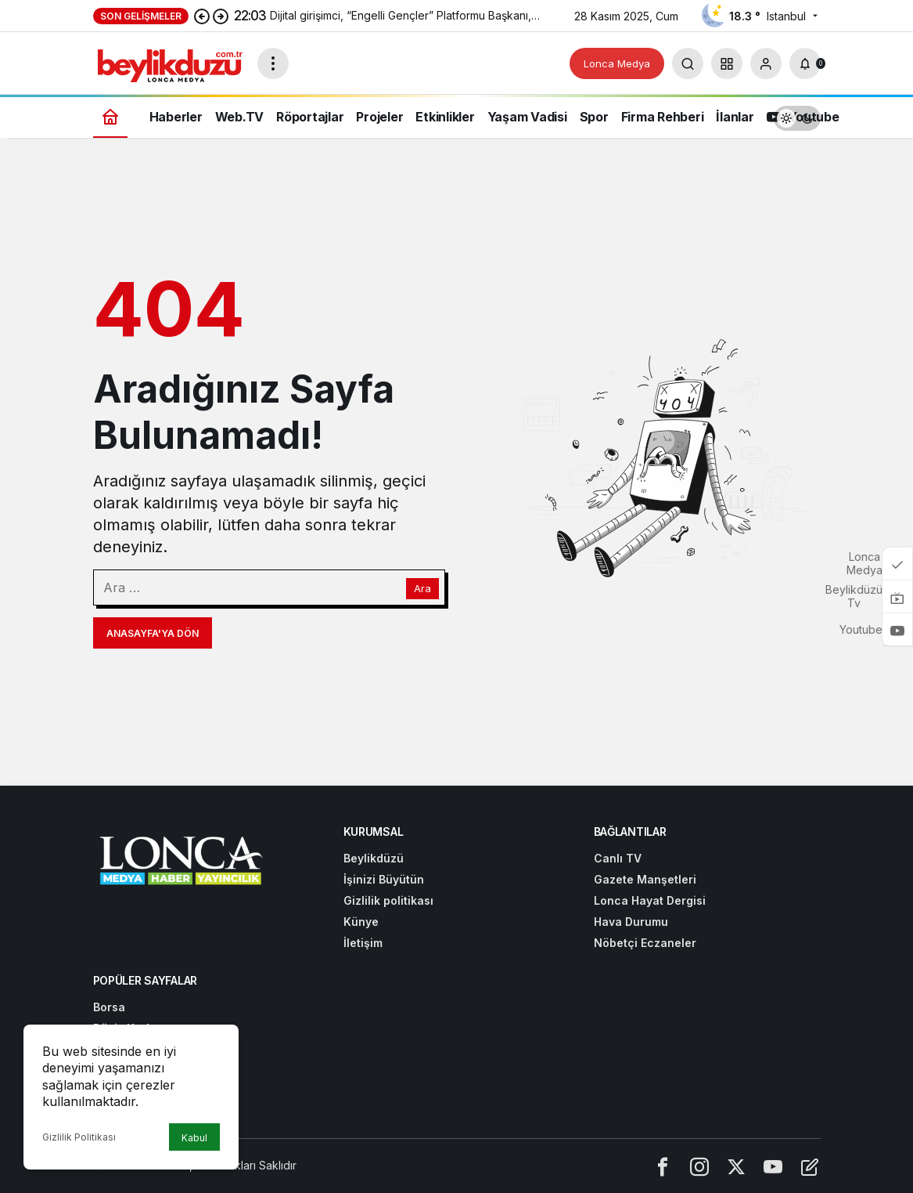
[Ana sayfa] (110, 116)
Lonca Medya (617, 63)
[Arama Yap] (687, 63)
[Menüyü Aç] (273, 63)
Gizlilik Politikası (79, 1137)
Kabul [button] (194, 1138)
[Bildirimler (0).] (805, 63)
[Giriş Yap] (766, 63)
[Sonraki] (220, 15)
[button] (726, 63)
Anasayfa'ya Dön (152, 633)
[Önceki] (201, 15)
